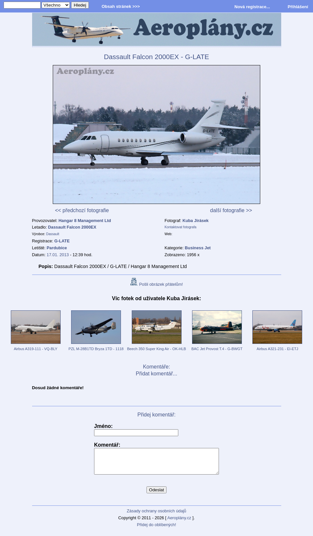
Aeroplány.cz (179, 522)
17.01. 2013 (58, 254)
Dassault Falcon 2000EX (72, 227)
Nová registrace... (252, 6)
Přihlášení (298, 6)
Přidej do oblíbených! (156, 529)
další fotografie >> (231, 210)
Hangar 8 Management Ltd (85, 220)
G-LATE (62, 240)
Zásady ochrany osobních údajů (156, 515)
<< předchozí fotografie (82, 210)
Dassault (52, 234)
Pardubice (57, 247)
